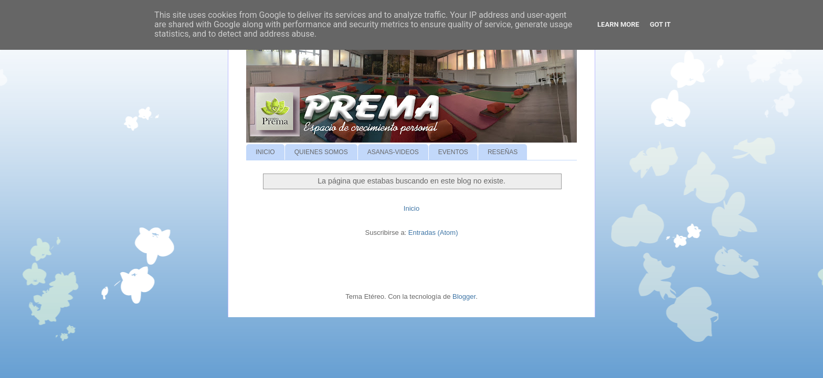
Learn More (618, 24)
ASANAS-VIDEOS (393, 152)
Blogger (464, 296)
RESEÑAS (503, 152)
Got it (660, 24)
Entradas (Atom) (433, 232)
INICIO (265, 152)
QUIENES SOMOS (321, 152)
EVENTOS (453, 152)
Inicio (411, 208)
